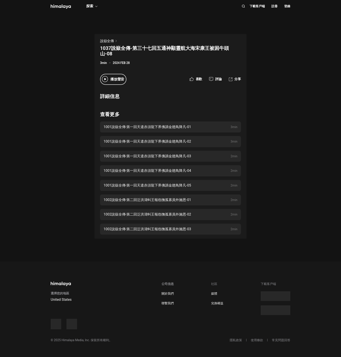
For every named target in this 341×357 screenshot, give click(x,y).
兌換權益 (217, 303)
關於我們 (168, 293)
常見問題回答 (281, 340)
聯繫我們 (168, 303)
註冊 (274, 6)
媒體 (214, 293)
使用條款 (257, 340)
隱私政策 (236, 340)
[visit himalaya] (61, 6)
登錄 (287, 6)
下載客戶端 (257, 6)
